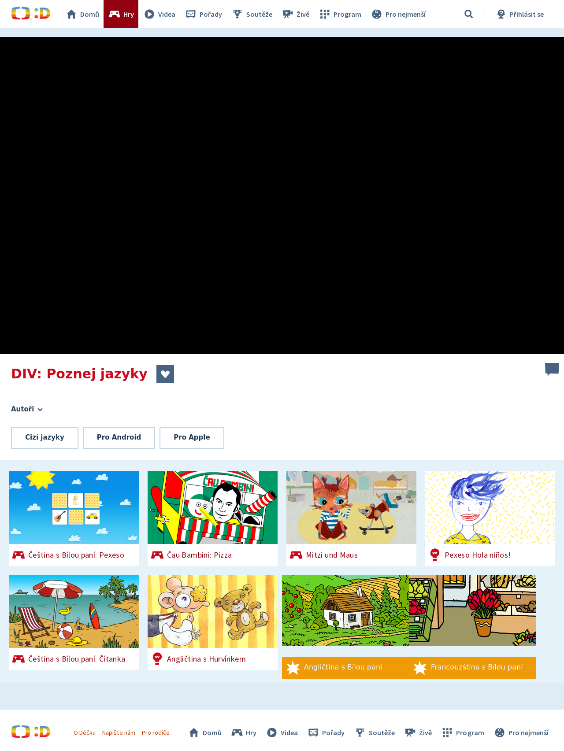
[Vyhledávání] (469, 14)
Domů (82, 14)
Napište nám (118, 732)
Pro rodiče (156, 732)
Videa (159, 14)
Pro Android (119, 437)
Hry (121, 14)
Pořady (203, 14)
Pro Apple (192, 437)
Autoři (27, 409)
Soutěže (251, 14)
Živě (295, 14)
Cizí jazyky (44, 437)
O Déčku (85, 732)
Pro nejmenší (398, 14)
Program (339, 14)
